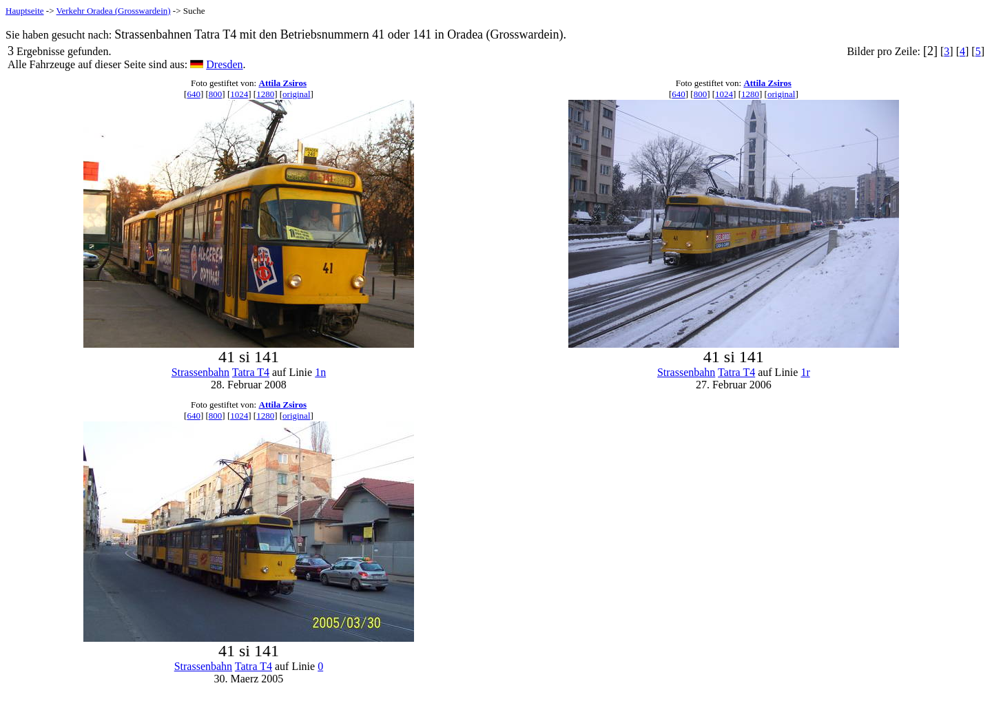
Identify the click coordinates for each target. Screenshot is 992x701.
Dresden (224, 64)
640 (193, 94)
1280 (265, 94)
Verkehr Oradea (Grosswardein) (113, 11)
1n (320, 372)
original (296, 94)
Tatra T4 (250, 372)
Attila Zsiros (283, 83)
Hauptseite (25, 11)
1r (804, 372)
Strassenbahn (200, 372)
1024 (239, 94)
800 (216, 94)
